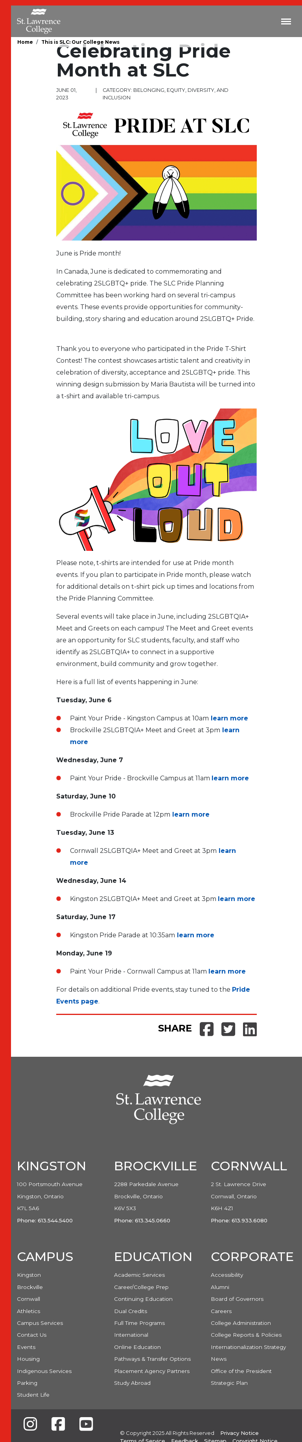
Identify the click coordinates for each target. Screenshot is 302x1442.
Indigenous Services (44, 1371)
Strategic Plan (229, 1383)
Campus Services (40, 1323)
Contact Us (31, 1335)
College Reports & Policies (246, 1335)
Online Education (137, 1347)
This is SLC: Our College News (80, 42)
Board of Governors (237, 1299)
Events (26, 1347)
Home (25, 42)
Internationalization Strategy (248, 1347)
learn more (229, 718)
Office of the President (241, 1371)
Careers (221, 1311)
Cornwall (28, 1299)
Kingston (29, 1275)
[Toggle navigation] (286, 21)
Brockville (30, 1287)
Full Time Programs (139, 1323)
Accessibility (227, 1275)
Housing (28, 1359)
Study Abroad (132, 1383)
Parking (27, 1383)
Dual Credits (130, 1311)
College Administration (241, 1323)
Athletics (28, 1311)
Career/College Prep (141, 1287)
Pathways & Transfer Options (152, 1359)
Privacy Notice (239, 1433)
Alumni (220, 1287)
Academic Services (139, 1275)
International (131, 1335)
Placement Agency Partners (152, 1371)
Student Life (33, 1395)
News (218, 1359)
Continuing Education (143, 1299)
